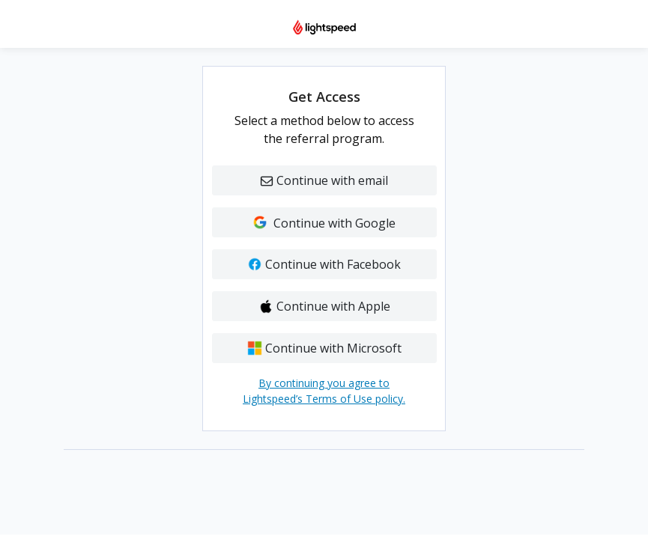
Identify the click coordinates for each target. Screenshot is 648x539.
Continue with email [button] (324, 180)
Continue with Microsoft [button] (324, 348)
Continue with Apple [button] (324, 306)
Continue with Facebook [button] (324, 264)
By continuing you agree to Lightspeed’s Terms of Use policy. (324, 391)
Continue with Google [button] (324, 223)
